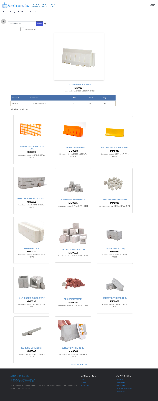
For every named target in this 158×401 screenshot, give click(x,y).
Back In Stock (85, 385)
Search (39, 24)
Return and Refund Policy (123, 388)
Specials (83, 382)
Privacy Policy (120, 391)
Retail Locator (22, 12)
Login (152, 5)
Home (5, 12)
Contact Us (33, 12)
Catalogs (13, 12)
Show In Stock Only (31, 29)
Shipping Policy (120, 385)
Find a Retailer (120, 382)
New (82, 379)
